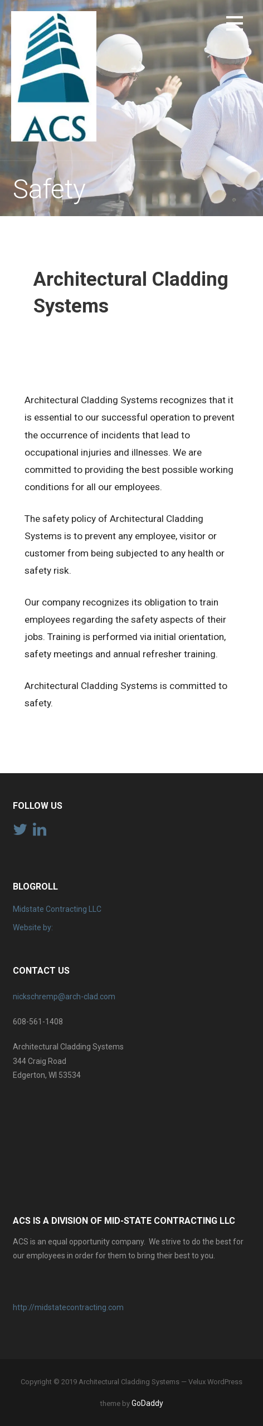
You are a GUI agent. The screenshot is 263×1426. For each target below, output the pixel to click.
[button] (234, 25)
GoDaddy (147, 1403)
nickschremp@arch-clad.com (64, 996)
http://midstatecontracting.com (68, 1307)
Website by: (33, 927)
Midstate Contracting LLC (57, 909)
